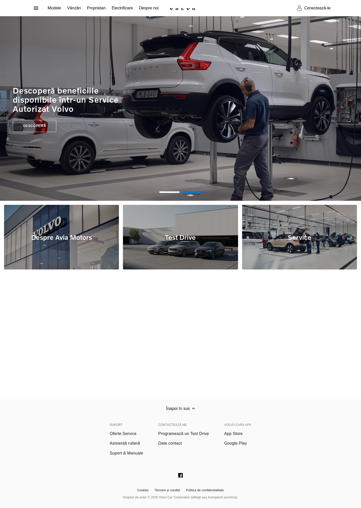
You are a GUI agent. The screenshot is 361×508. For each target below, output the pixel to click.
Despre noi (148, 8)
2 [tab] (192, 192)
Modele (54, 8)
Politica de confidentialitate (205, 490)
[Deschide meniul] (36, 8)
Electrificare (122, 8)
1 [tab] (169, 192)
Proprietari (96, 8)
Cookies (143, 490)
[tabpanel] (180, 108)
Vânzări (74, 8)
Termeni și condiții (167, 490)
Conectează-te (317, 8)
